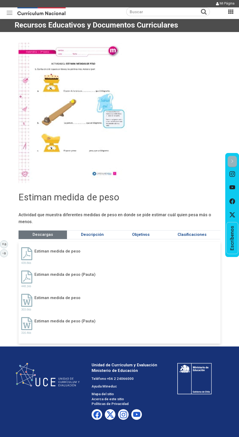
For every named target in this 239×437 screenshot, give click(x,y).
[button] (232, 161)
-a (5, 252)
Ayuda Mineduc (104, 386)
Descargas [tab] (43, 234)
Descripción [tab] (92, 234)
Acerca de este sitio (108, 399)
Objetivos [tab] (141, 234)
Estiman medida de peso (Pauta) (65, 274)
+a (5, 243)
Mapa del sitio (103, 394)
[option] (232, 174)
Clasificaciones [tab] (192, 234)
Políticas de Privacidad (110, 404)
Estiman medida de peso (57, 251)
